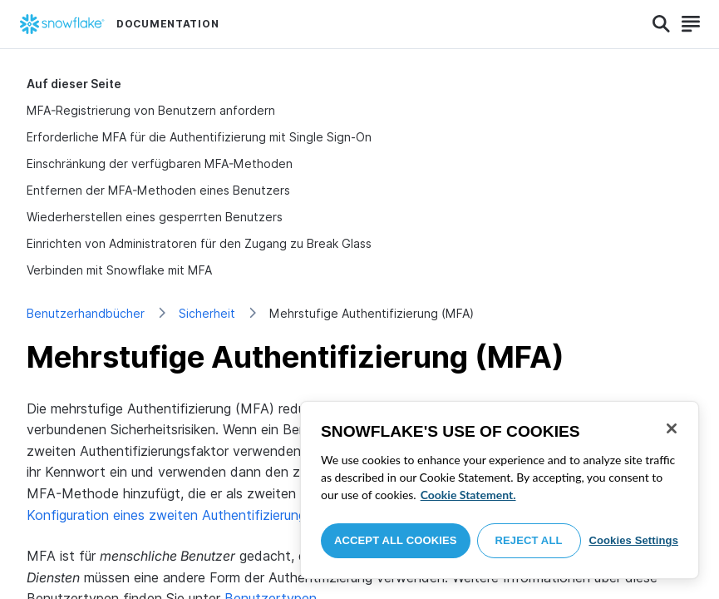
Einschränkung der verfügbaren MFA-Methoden (160, 163)
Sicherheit (207, 313)
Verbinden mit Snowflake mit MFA (119, 270)
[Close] (671, 428)
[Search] (661, 24)
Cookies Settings (633, 540)
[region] (499, 490)
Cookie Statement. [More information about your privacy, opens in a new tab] (468, 495)
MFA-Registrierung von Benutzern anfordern (151, 110)
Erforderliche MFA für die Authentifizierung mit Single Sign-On (199, 137)
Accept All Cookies (395, 540)
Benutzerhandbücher (86, 313)
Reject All (529, 540)
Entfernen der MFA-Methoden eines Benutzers (158, 190)
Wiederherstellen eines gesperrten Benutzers (155, 217)
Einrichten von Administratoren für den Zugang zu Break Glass (199, 243)
